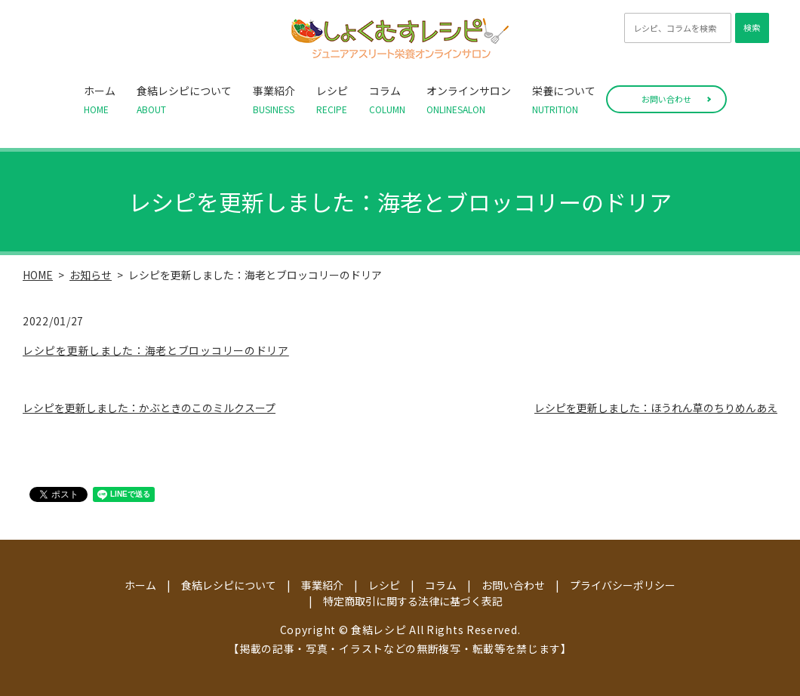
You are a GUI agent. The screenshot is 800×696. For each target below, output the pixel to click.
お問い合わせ (666, 99)
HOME (38, 274)
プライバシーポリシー (622, 585)
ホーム (99, 99)
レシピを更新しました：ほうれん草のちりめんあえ (655, 407)
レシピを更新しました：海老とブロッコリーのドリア (156, 350)
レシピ (332, 99)
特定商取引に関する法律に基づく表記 (413, 600)
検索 (751, 27)
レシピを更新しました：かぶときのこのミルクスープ (149, 407)
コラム (387, 99)
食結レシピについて (184, 99)
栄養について (563, 99)
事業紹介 (274, 99)
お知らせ (90, 274)
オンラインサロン (468, 99)
